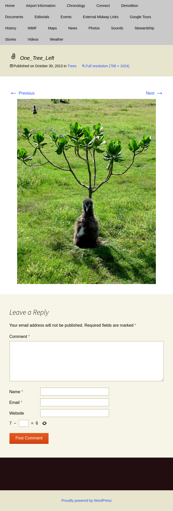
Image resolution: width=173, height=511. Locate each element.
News (72, 28)
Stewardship (144, 28)
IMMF (32, 28)
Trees (71, 66)
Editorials (41, 17)
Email (15, 402)
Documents (14, 17)
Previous (22, 93)
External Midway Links (101, 17)
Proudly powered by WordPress (86, 500)
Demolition (129, 6)
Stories (10, 39)
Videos (33, 39)
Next (155, 93)
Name (16, 392)
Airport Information (40, 6)
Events (66, 17)
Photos (94, 28)
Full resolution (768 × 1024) (107, 66)
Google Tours (140, 17)
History (10, 28)
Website (16, 413)
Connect (103, 6)
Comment (19, 336)
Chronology (76, 6)
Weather (56, 39)
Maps (52, 28)
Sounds (117, 28)
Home (10, 6)
